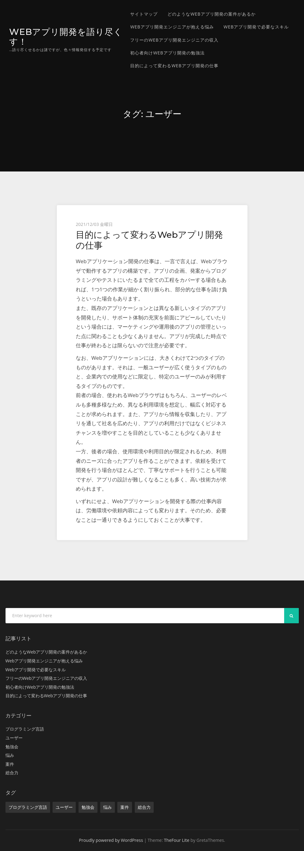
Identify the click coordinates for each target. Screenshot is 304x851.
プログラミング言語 (24, 729)
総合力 (11, 772)
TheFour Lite (176, 840)
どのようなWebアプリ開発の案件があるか (211, 14)
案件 (9, 764)
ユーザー (14, 738)
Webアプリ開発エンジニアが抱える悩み (172, 27)
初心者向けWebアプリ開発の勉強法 (167, 53)
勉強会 (11, 747)
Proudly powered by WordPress (111, 840)
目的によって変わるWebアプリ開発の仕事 (174, 65)
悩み (9, 755)
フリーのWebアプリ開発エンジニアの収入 (174, 40)
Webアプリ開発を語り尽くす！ (62, 36)
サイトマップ (144, 14)
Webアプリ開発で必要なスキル (256, 27)
